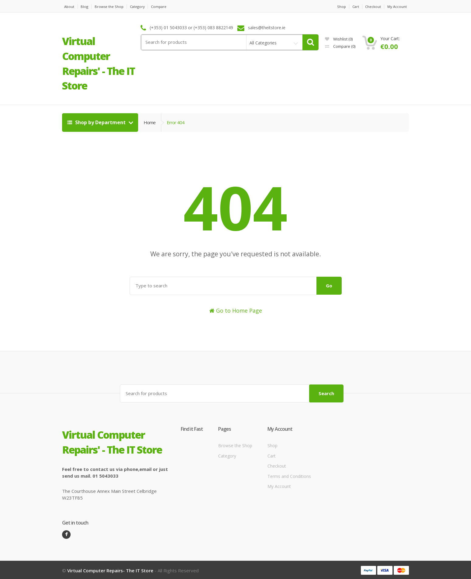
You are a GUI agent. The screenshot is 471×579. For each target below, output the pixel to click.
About (67, 6)
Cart (350, 6)
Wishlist (339, 39)
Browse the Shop (114, 6)
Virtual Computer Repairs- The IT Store (110, 569)
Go (329, 285)
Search (326, 392)
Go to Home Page (235, 310)
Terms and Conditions (289, 475)
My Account (398, 6)
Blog (86, 6)
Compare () (340, 46)
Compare (171, 6)
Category (146, 6)
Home (149, 122)
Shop (334, 6)
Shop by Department (97, 122)
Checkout (371, 6)
